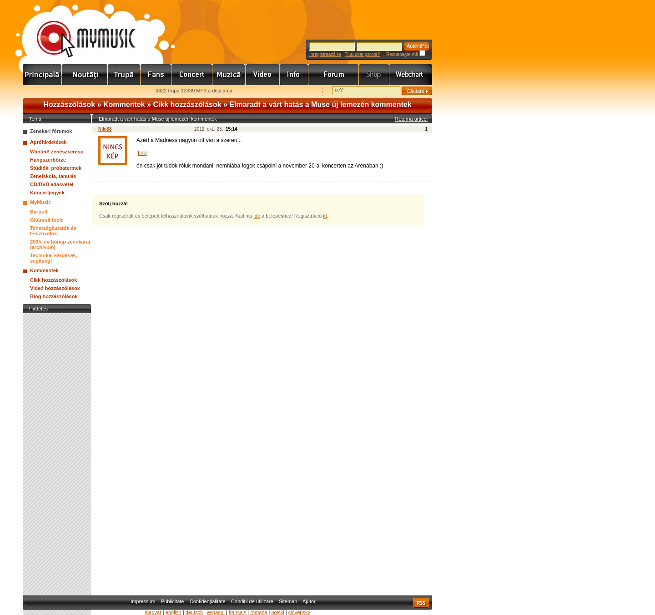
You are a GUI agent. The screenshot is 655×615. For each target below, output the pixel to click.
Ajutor (309, 601)
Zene (229, 74)
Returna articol (411, 119)
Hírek (85, 74)
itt (325, 216)
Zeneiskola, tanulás (53, 176)
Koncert (191, 74)
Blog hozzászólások (54, 296)
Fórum (333, 74)
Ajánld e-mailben (118, 91)
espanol (216, 612)
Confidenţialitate (208, 601)
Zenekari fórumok (51, 131)
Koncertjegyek (47, 192)
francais (238, 612)
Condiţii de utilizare (252, 601)
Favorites (41, 91)
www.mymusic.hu (78, 29)
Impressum (143, 601)
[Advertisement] (57, 452)
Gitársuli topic (47, 220)
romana (258, 612)
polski (277, 612)
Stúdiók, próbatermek (55, 168)
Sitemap (288, 601)
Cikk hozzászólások (187, 104)
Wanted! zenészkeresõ (57, 151)
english (173, 612)
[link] (142, 153)
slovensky (299, 612)
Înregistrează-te (325, 54)
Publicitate (172, 601)
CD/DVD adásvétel (51, 184)
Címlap (42, 74)
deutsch (194, 612)
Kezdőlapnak (80, 91)
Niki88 (104, 129)
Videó (263, 74)
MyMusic (40, 202)
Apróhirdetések (48, 142)
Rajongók (156, 74)
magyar (153, 612)
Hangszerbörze (48, 160)
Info (294, 74)
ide (256, 216)
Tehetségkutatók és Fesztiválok (53, 230)
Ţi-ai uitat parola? (362, 54)
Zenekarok (124, 74)
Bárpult (39, 211)
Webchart (410, 74)
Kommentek (124, 104)
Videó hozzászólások (55, 288)
